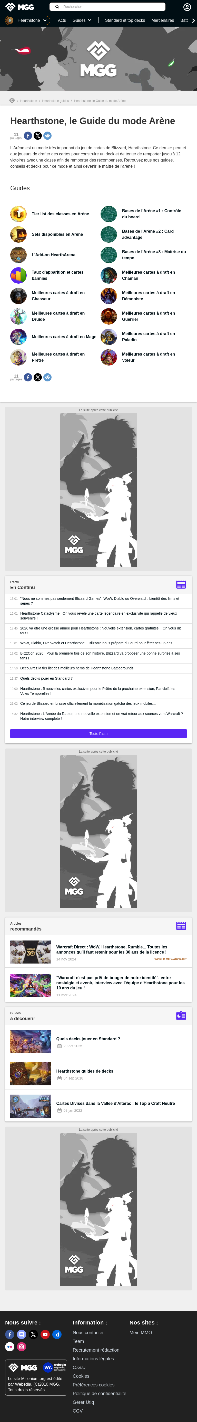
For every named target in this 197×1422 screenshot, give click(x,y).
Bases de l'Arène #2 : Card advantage (148, 234)
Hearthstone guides (55, 101)
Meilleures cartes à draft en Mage (64, 337)
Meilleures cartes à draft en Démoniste (148, 296)
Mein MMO (141, 1332)
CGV (78, 1411)
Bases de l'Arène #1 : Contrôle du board (151, 214)
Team (78, 1341)
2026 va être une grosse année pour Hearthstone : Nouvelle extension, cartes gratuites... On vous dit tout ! (100, 630)
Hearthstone (28, 101)
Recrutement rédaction (96, 1350)
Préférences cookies (93, 1384)
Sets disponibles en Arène (57, 234)
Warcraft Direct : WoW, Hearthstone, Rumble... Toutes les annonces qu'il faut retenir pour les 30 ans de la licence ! (112, 949)
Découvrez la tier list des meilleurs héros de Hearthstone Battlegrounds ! (77, 668)
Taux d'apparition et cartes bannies (58, 275)
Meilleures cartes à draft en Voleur (148, 357)
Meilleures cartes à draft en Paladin (148, 337)
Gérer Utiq (83, 1402)
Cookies (81, 1376)
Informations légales (93, 1358)
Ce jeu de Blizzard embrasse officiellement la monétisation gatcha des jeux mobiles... (88, 703)
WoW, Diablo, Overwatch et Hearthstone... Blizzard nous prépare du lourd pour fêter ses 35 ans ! (97, 643)
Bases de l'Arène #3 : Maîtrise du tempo (154, 255)
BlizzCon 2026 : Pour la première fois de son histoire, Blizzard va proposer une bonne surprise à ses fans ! (100, 655)
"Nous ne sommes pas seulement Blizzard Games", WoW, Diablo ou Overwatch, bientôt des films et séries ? (99, 600)
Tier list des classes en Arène (60, 214)
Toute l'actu (98, 734)
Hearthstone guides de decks (84, 1071)
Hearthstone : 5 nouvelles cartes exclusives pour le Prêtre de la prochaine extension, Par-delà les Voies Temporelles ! (97, 691)
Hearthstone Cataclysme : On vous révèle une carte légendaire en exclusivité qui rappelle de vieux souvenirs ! (98, 615)
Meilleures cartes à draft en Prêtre (58, 357)
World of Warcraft (170, 959)
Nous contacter (88, 1332)
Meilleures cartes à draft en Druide (58, 316)
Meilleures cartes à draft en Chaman (148, 275)
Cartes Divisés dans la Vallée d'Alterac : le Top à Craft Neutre (115, 1103)
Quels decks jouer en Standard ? (46, 678)
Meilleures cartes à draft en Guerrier (148, 316)
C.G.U (79, 1367)
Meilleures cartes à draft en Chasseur (58, 296)
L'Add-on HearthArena (53, 255)
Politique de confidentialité (99, 1393)
